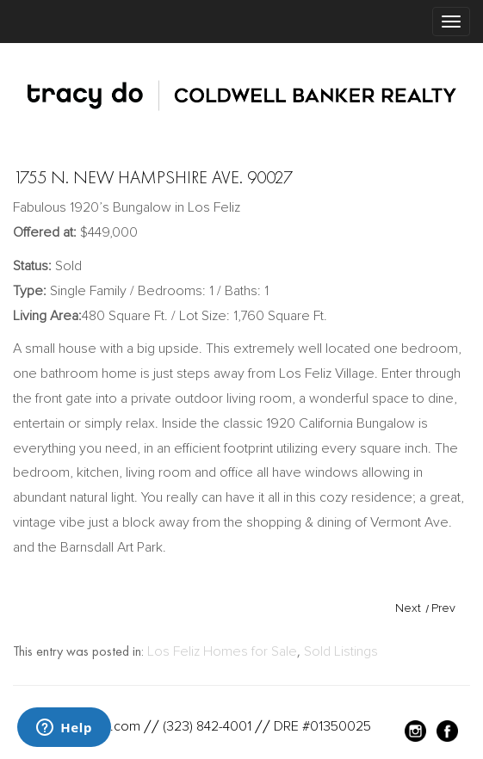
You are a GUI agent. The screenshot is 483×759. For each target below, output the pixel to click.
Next (408, 608)
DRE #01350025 (322, 726)
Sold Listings (341, 651)
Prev (443, 608)
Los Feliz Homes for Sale (222, 651)
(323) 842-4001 (207, 726)
